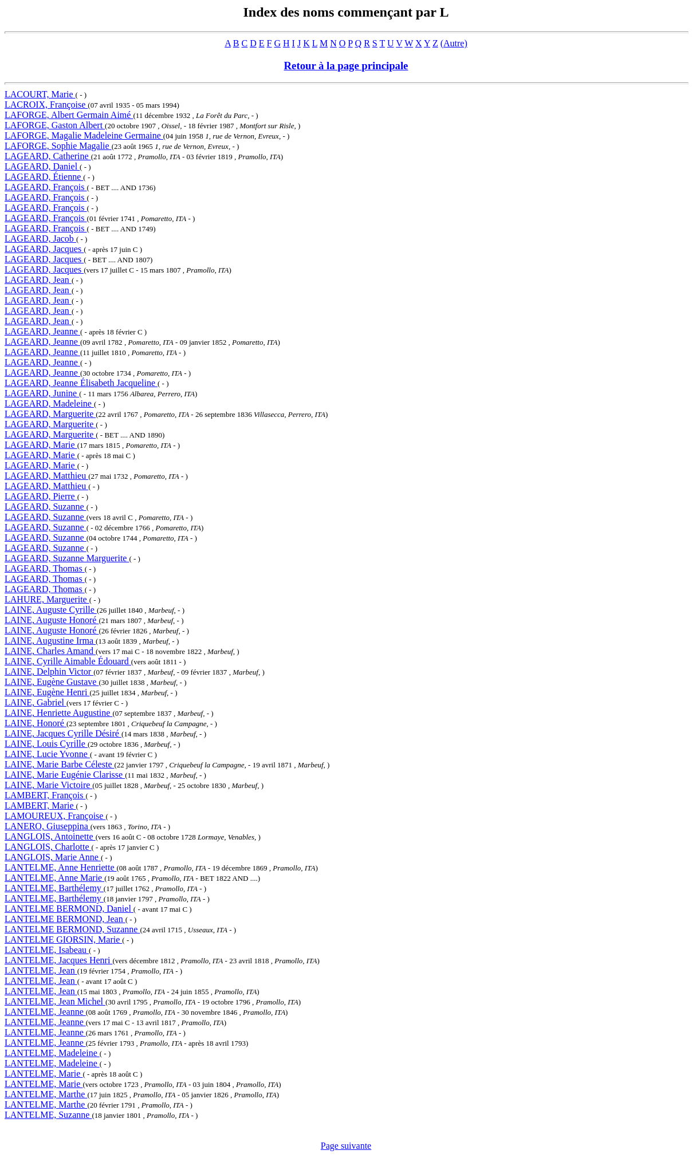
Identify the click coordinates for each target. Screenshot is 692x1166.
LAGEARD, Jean (38, 280)
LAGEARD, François (46, 187)
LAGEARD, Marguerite (50, 414)
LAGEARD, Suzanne (45, 506)
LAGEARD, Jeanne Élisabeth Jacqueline (81, 383)
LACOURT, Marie (40, 94)
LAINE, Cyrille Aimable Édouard (68, 661)
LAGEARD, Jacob (40, 238)
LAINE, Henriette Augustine (58, 713)
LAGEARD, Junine (42, 393)
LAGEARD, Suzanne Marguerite (67, 558)
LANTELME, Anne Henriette (61, 867)
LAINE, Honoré (35, 723)
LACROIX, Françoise (46, 104)
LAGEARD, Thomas (45, 568)
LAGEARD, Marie (41, 445)
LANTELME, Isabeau (47, 950)
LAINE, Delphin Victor (49, 671)
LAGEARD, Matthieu (46, 475)
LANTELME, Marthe (46, 1094)
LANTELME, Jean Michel (55, 1001)
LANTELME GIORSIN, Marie (63, 939)
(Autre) (454, 43)
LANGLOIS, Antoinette (50, 836)
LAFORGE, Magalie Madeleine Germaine (84, 135)
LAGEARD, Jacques (44, 249)
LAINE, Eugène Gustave (52, 682)
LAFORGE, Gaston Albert (55, 125)
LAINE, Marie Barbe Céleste (59, 764)
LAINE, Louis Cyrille (46, 744)
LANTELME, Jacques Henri (58, 960)
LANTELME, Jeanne (45, 1012)
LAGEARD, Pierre (41, 496)
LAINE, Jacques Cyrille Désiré (63, 733)
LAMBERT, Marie (40, 805)
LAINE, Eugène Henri (47, 692)
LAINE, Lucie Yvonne (47, 754)
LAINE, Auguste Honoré (52, 620)
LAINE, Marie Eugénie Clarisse (65, 774)
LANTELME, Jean (41, 970)
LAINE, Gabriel (35, 702)
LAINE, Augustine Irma (50, 640)
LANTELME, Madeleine (52, 1053)
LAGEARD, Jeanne (42, 331)
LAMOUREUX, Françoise (55, 816)
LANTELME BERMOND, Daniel (69, 908)
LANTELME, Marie (43, 1073)
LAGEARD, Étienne (44, 177)
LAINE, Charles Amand (50, 651)
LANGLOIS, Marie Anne (53, 857)
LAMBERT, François (45, 795)
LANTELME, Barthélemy (54, 888)
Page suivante (346, 1146)
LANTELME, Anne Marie (54, 878)
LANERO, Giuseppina (48, 826)
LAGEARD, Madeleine (49, 403)
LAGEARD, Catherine (48, 156)
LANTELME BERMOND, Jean (65, 919)
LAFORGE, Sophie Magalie (58, 146)
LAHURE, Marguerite (47, 599)
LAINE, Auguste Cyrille (51, 609)
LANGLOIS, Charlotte (48, 847)
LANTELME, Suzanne (48, 1115)
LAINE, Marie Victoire (48, 785)
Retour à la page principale (346, 66)
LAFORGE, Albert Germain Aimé (69, 115)
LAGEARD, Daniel (42, 166)
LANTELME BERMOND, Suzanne (72, 929)
